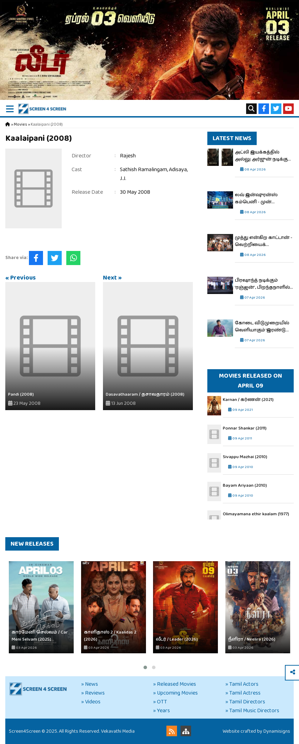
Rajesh (128, 155)
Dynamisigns (276, 731)
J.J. (123, 178)
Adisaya (178, 169)
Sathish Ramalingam (143, 169)
